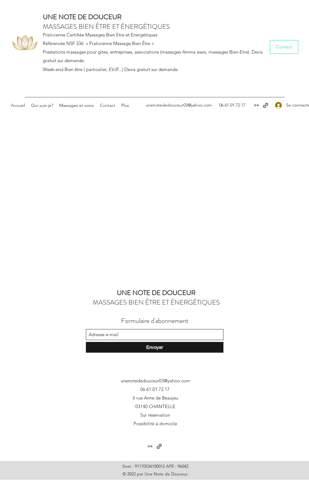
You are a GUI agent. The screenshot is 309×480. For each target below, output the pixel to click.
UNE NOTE (59, 17)
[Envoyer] (154, 347)
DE (81, 17)
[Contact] (284, 47)
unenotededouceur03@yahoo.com (179, 105)
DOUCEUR (103, 17)
